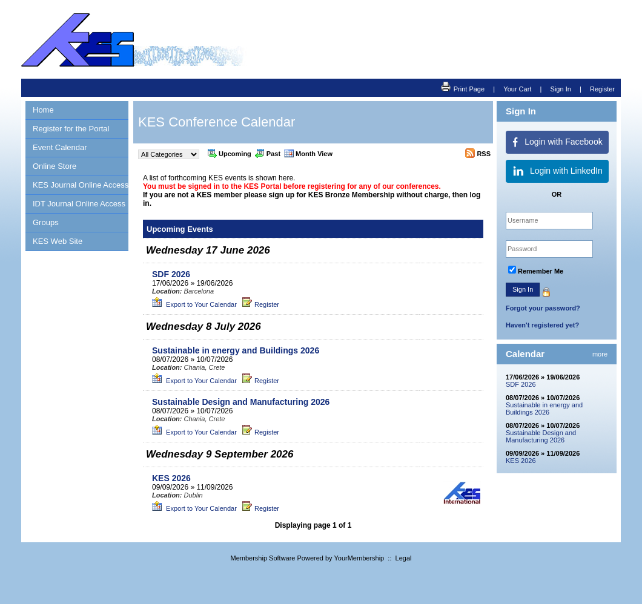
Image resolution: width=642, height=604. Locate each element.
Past (267, 153)
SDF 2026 (521, 384)
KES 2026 (521, 460)
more (599, 354)
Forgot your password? (543, 308)
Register (602, 89)
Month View (308, 153)
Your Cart (517, 89)
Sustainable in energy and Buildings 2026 (544, 408)
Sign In (561, 89)
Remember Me (540, 271)
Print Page (463, 87)
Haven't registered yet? (542, 325)
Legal (403, 558)
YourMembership (359, 558)
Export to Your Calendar (194, 304)
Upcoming (229, 153)
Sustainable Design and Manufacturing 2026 (541, 436)
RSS (478, 153)
